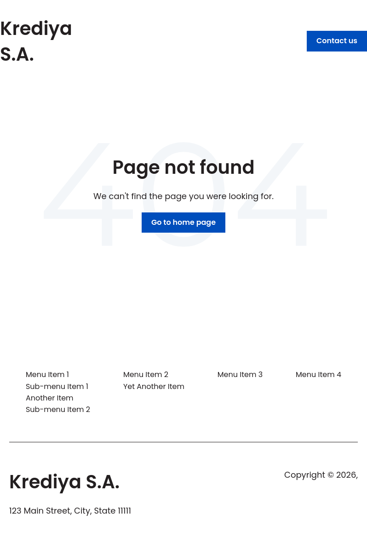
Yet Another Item (153, 386)
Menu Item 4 (318, 374)
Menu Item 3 (240, 374)
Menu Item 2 (145, 374)
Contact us (336, 40)
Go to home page (183, 222)
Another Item (50, 398)
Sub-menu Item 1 (57, 386)
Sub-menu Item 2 (58, 409)
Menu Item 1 (47, 374)
